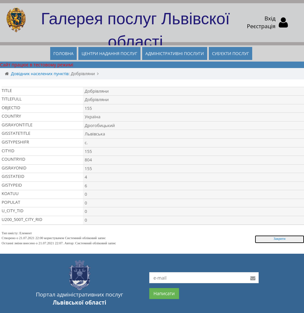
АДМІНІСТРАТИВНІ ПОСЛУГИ (174, 53)
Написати (164, 293)
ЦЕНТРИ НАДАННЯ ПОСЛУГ (109, 53)
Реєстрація (261, 26)
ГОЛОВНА (63, 53)
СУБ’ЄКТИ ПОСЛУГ (230, 53)
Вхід (270, 18)
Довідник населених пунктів (40, 73)
